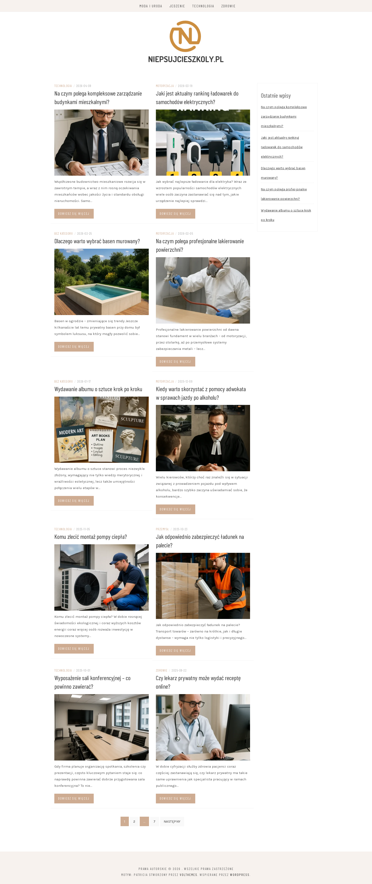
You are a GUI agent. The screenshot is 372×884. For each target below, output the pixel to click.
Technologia (203, 6)
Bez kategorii (63, 234)
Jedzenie (178, 6)
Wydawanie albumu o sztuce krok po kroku (98, 389)
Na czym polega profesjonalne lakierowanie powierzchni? (284, 195)
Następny (172, 821)
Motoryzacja (165, 87)
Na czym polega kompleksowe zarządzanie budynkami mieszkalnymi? (284, 117)
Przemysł (162, 529)
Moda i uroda (151, 6)
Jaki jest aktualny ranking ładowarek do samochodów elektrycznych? (282, 148)
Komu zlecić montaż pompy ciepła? (90, 536)
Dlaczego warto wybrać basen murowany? (97, 241)
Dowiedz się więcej (73, 214)
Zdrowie (229, 6)
